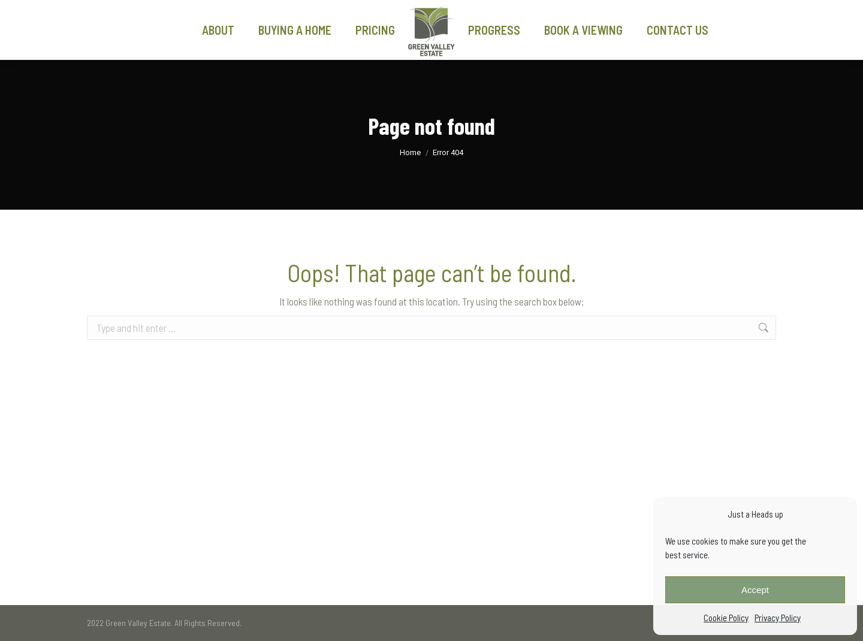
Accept (755, 590)
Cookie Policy (726, 617)
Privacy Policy (778, 617)
